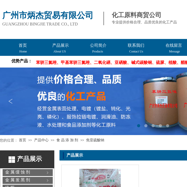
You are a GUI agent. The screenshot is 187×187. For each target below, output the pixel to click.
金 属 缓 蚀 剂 (17, 172)
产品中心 (41, 140)
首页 (22, 140)
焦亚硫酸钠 (95, 140)
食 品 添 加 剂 (67, 140)
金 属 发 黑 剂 (17, 180)
